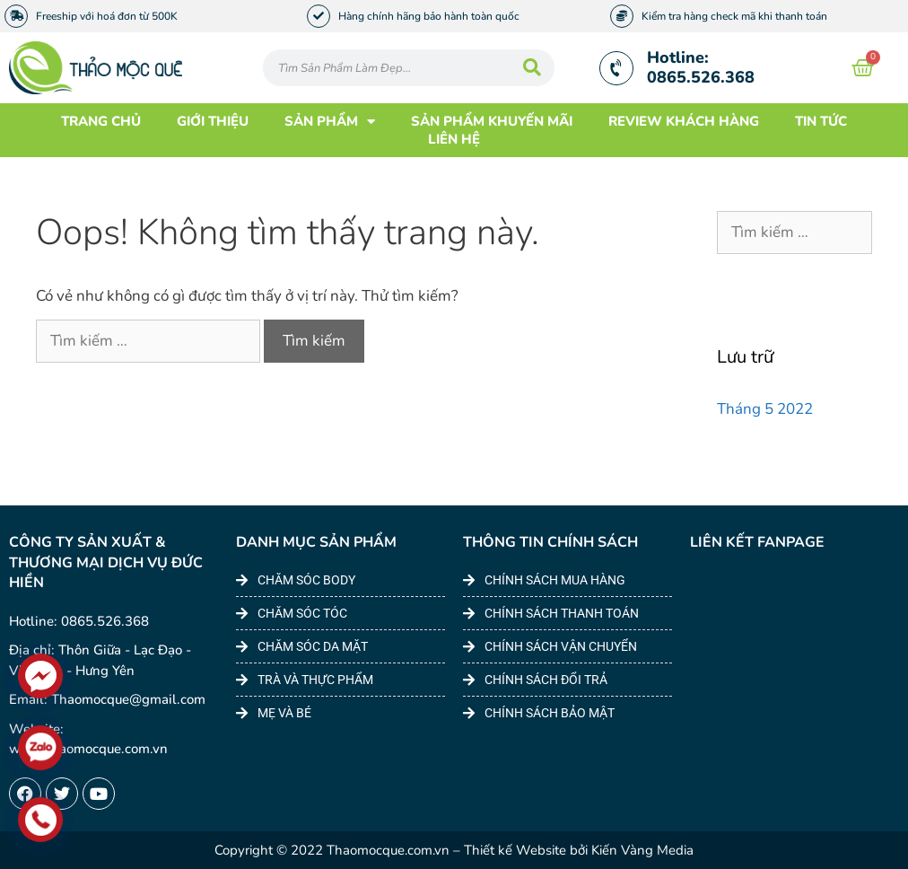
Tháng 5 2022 (765, 409)
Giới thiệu (213, 121)
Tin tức (821, 121)
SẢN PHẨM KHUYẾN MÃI (491, 121)
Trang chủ (101, 121)
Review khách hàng (683, 121)
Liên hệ (454, 139)
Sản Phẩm (329, 121)
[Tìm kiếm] (532, 67)
